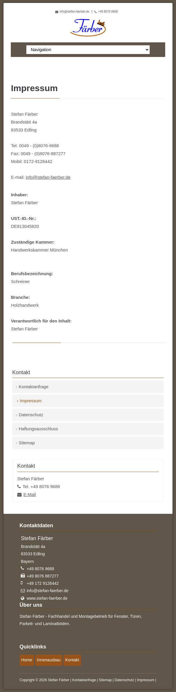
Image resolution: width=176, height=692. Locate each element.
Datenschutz (31, 414)
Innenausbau (49, 660)
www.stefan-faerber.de (47, 598)
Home (26, 660)
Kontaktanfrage (34, 386)
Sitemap (27, 442)
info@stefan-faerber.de (74, 11)
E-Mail (29, 494)
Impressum (145, 680)
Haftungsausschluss (38, 428)
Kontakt (72, 660)
